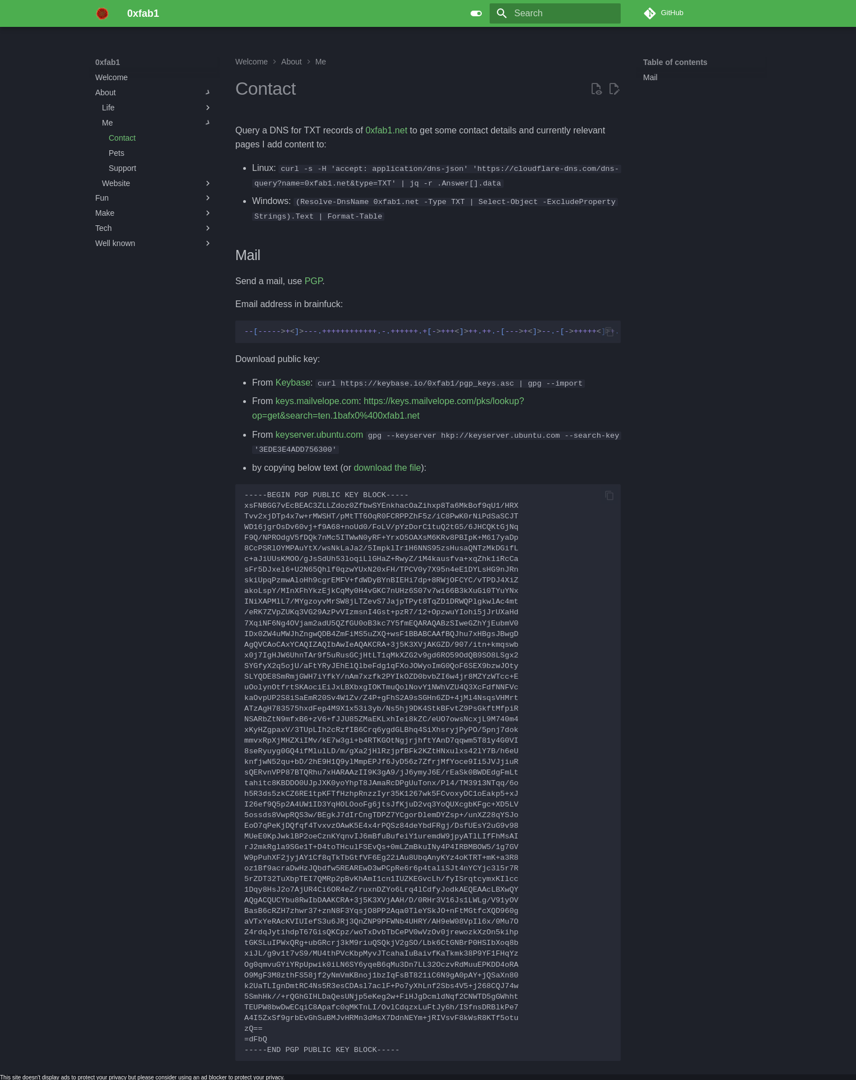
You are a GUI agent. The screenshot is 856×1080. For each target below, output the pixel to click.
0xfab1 (107, 62)
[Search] (555, 13)
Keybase (293, 382)
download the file (387, 467)
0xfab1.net (386, 130)
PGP (314, 280)
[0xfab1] (102, 13)
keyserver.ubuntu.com (320, 434)
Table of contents (675, 62)
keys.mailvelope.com (317, 401)
